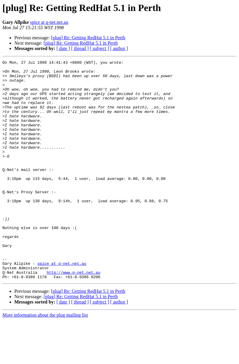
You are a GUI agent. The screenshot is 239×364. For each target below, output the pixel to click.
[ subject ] (99, 48)
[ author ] (119, 48)
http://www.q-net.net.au (73, 315)
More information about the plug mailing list (45, 358)
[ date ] (63, 48)
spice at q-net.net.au (49, 22)
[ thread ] (80, 48)
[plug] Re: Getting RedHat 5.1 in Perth (88, 37)
